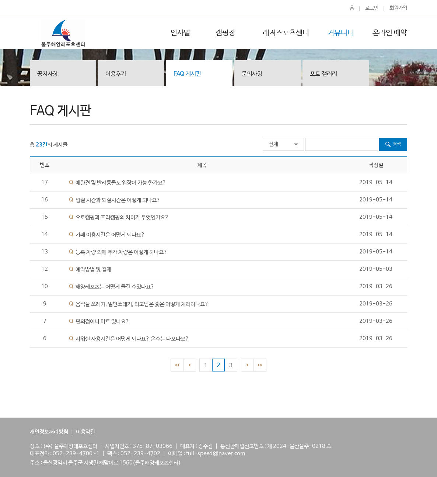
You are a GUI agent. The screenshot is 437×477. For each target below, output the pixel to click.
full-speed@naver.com (215, 453)
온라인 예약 (390, 33)
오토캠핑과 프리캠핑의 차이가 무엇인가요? (122, 217)
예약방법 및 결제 (93, 269)
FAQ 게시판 (187, 73)
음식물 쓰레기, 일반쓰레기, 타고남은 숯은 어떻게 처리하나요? (142, 304)
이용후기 (115, 73)
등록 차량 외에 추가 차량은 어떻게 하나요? (121, 252)
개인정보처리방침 (49, 432)
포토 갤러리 (323, 73)
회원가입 (398, 8)
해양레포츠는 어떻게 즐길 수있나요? (115, 287)
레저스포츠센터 (286, 33)
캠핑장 (226, 33)
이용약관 (85, 432)
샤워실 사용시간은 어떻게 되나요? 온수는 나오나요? (132, 339)
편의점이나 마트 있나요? (102, 321)
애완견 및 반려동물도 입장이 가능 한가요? (121, 183)
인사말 (180, 33)
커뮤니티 (341, 33)
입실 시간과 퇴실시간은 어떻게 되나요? (118, 200)
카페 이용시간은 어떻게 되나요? (110, 235)
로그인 (371, 8)
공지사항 (47, 73)
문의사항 (252, 73)
